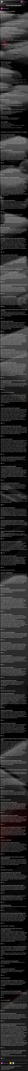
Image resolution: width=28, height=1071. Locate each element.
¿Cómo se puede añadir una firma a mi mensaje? (10, 47)
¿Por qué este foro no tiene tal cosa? (7, 124)
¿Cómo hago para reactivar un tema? (7, 59)
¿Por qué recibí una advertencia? (7, 54)
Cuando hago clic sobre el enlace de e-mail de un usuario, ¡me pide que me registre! (14, 41)
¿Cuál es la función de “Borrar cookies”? (8, 24)
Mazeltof (9, 1068)
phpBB (9, 328)
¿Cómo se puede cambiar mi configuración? (9, 28)
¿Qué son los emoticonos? (6, 65)
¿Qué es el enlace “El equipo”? (6, 84)
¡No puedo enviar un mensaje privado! (8, 88)
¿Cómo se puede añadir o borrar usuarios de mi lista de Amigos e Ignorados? (13, 96)
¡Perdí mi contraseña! (5, 22)
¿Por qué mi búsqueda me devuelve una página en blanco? (11, 103)
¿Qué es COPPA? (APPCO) (6, 16)
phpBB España (12, 1067)
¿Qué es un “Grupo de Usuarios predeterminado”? (10, 83)
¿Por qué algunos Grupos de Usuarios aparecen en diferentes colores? (14, 82)
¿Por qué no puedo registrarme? (7, 17)
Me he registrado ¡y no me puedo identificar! (9, 19)
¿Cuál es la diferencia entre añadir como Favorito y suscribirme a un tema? (13, 110)
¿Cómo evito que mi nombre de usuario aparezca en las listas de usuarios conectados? (12, 30)
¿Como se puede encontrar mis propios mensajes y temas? (11, 105)
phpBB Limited (22, 1005)
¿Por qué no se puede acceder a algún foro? (9, 52)
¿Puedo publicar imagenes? (6, 66)
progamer (4, 1068)
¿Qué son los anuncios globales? (7, 67)
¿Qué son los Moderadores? (6, 77)
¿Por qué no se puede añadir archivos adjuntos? (9, 53)
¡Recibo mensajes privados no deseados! (8, 89)
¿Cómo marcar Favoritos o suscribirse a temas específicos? (12, 111)
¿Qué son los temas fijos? (5, 70)
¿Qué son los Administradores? (6, 76)
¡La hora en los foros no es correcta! (7, 32)
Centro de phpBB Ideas (7, 1017)
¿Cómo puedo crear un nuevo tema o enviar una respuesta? (12, 45)
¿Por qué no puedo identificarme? (7, 20)
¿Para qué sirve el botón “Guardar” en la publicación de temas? (12, 56)
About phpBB (15, 1008)
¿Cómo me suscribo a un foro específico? (8, 112)
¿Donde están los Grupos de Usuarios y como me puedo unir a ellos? (13, 79)
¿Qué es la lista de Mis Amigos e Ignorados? (9, 94)
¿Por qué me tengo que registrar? (7, 15)
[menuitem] (3, 2)
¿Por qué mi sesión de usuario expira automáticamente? (11, 23)
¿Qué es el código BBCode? (6, 63)
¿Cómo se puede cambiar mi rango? (7, 39)
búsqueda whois (17, 1030)
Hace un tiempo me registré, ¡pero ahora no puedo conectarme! (12, 21)
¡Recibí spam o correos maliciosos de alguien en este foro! (11, 90)
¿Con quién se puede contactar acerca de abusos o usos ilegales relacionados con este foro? (13, 126)
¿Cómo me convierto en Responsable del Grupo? (10, 80)
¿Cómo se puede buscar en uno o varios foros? (9, 100)
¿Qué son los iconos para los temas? (7, 72)
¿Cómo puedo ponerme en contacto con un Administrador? (11, 127)
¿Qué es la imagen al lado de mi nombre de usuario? (10, 36)
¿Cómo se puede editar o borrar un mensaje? (9, 46)
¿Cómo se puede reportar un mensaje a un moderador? (11, 55)
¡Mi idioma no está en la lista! (6, 35)
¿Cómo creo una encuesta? (6, 48)
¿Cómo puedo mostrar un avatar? (7, 37)
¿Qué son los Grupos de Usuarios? (7, 78)
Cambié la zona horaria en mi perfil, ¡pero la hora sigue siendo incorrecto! (12, 34)
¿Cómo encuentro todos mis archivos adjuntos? (9, 119)
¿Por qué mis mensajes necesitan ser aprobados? (10, 58)
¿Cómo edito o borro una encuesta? (7, 51)
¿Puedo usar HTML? (4, 64)
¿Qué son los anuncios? (5, 68)
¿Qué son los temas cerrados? (6, 71)
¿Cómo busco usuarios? (5, 104)
